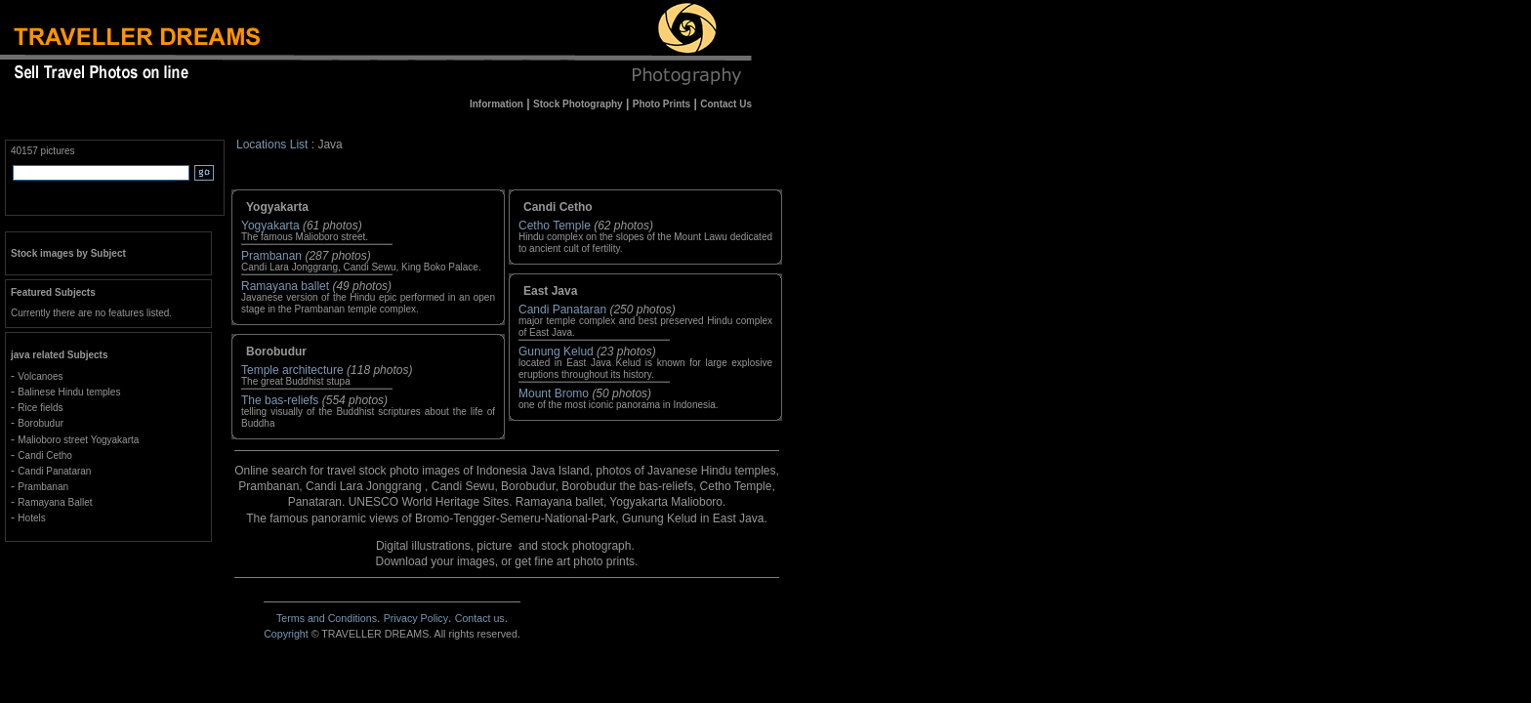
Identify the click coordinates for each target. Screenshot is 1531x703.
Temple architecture (292, 370)
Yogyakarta (270, 225)
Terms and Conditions (326, 618)
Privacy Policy (416, 618)
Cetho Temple (554, 225)
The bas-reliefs (279, 400)
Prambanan (271, 256)
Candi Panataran (562, 309)
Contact (480, 618)
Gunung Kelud (556, 351)
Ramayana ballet (285, 286)
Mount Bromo (553, 393)
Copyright (286, 634)
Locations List (272, 144)
